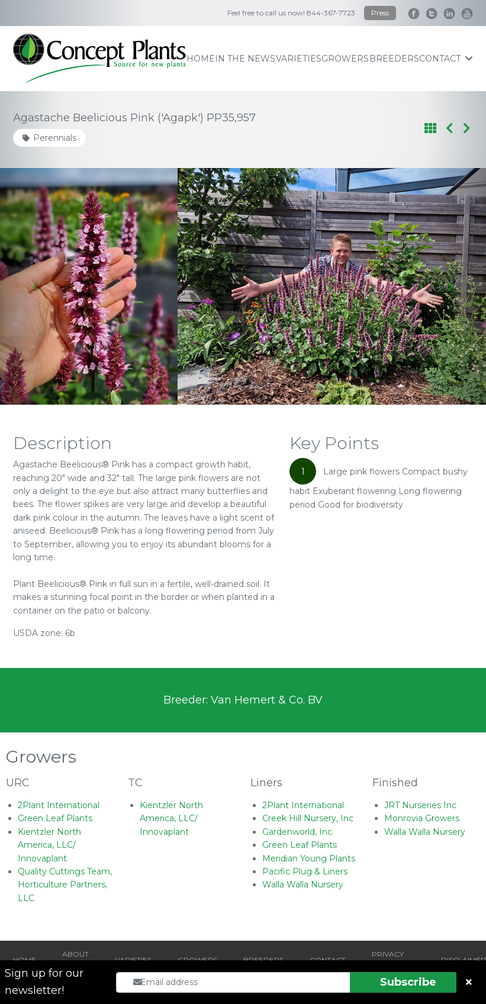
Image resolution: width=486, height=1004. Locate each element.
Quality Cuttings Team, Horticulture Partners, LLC (65, 884)
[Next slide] (449, 286)
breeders (394, 58)
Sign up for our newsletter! (44, 982)
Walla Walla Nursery (302, 884)
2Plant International (58, 805)
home (200, 58)
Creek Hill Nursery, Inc (307, 818)
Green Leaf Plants (55, 818)
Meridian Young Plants (308, 858)
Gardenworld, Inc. (298, 832)
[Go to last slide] (36, 286)
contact (445, 58)
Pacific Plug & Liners (304, 871)
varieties (298, 58)
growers (345, 58)
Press (380, 12)
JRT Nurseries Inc (420, 805)
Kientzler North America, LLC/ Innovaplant (49, 845)
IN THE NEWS (245, 58)
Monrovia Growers (421, 818)
